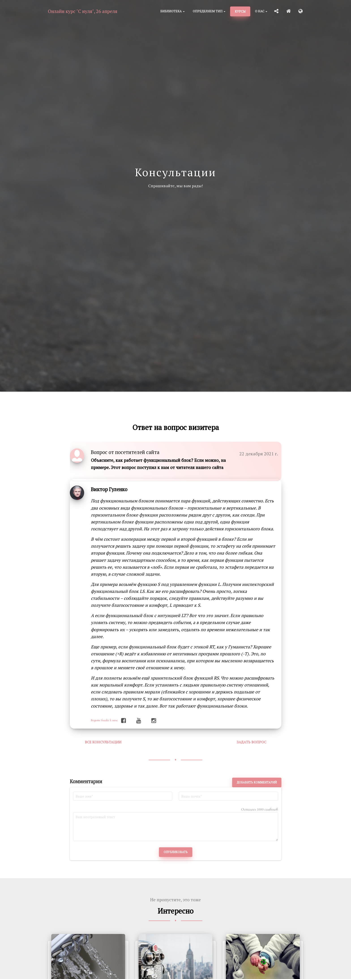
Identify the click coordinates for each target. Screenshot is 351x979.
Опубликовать (176, 852)
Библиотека (172, 11)
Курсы (240, 11)
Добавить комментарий (257, 782)
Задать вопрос (251, 742)
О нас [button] (261, 11)
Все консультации (103, 742)
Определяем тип (209, 11)
